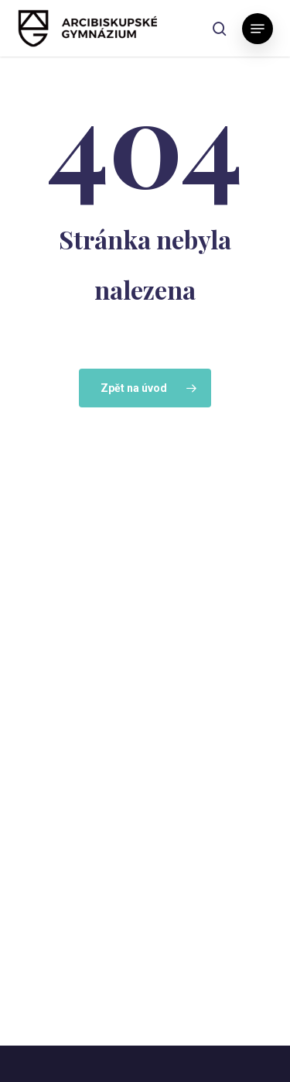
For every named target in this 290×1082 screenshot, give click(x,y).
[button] (257, 28)
